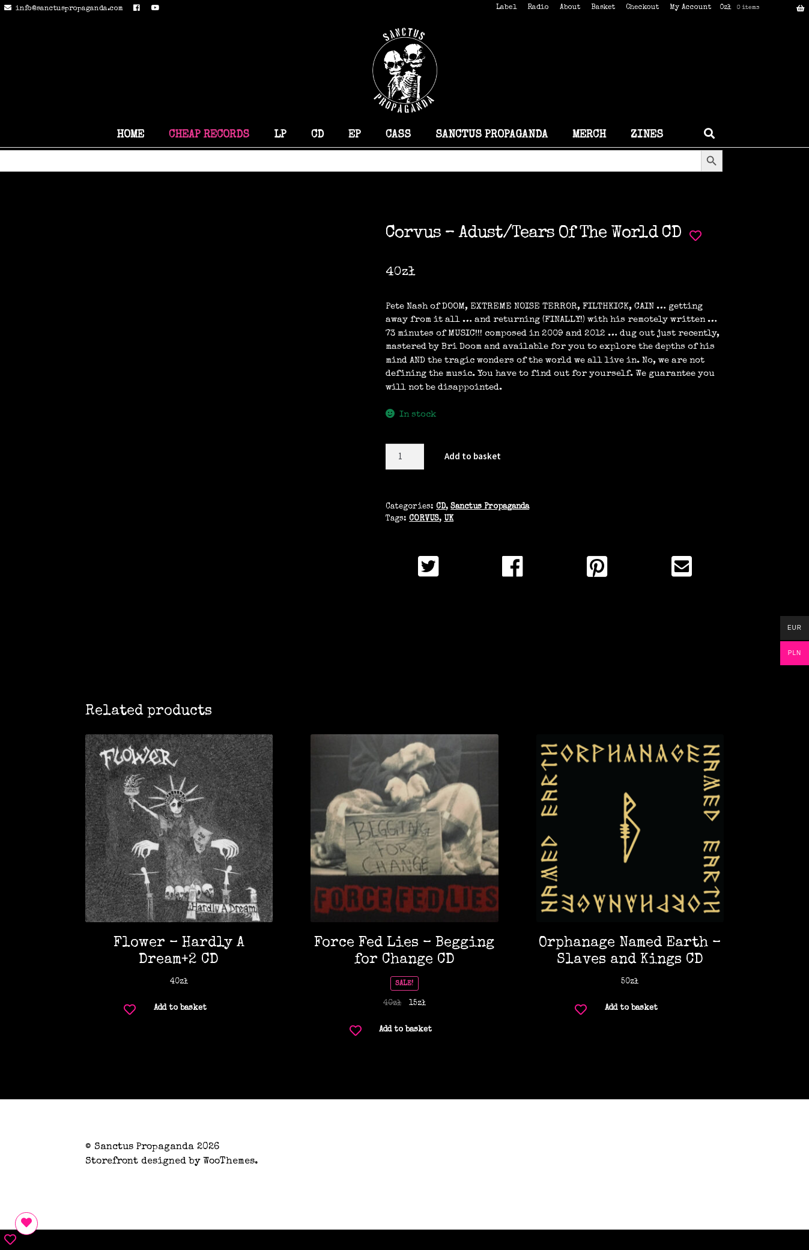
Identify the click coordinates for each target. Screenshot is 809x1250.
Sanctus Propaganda (489, 507)
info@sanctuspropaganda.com (61, 9)
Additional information (404, 646)
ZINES (647, 135)
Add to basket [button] (180, 1008)
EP (354, 135)
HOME (130, 135)
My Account (690, 7)
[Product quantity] (405, 457)
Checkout (642, 7)
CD (317, 135)
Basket (603, 7)
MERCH (589, 135)
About (570, 7)
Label (506, 7)
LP (280, 135)
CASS (398, 135)
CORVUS (424, 519)
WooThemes (229, 1162)
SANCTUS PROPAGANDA (491, 135)
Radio (538, 7)
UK (448, 519)
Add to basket (472, 456)
